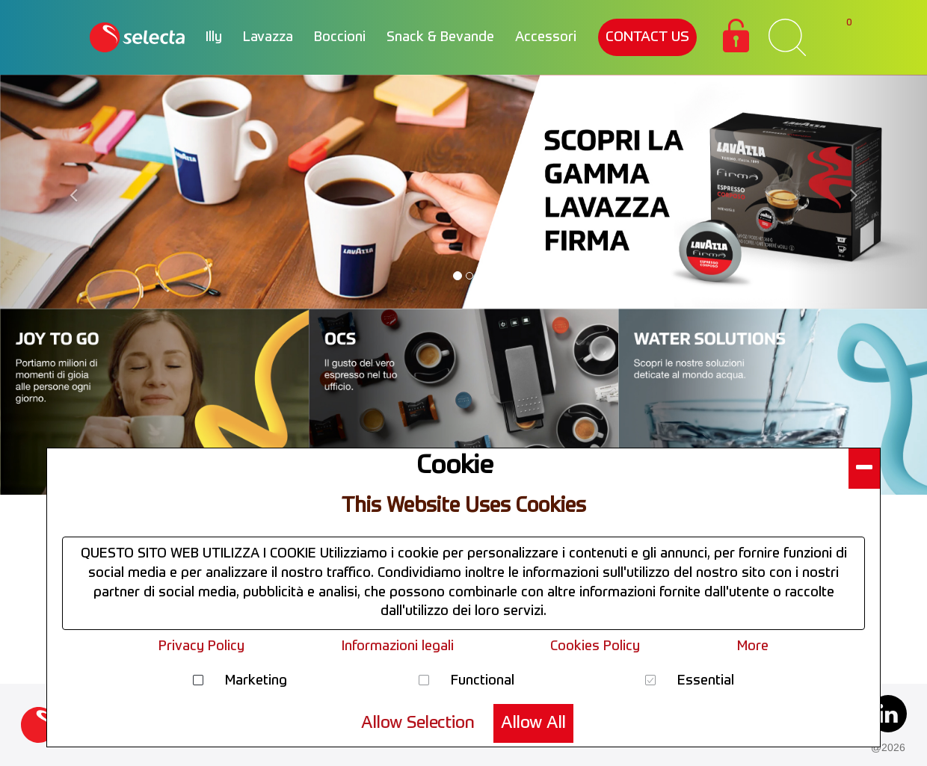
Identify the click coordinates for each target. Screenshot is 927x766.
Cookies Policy (595, 646)
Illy (214, 37)
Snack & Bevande (440, 37)
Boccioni (340, 37)
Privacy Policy (201, 646)
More (753, 646)
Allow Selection (418, 723)
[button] (864, 468)
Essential (705, 681)
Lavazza (268, 37)
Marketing (256, 681)
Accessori (545, 37)
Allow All (533, 723)
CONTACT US (647, 37)
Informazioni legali (398, 646)
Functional (482, 681)
